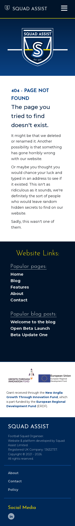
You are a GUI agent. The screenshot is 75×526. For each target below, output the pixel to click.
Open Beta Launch (30, 328)
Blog (15, 280)
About (16, 293)
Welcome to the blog (32, 322)
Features (19, 287)
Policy (13, 490)
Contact (18, 300)
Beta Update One (29, 334)
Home (16, 274)
